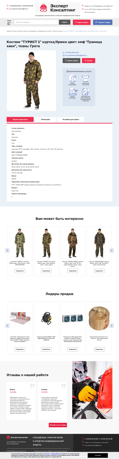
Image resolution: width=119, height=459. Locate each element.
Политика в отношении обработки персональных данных (50, 451)
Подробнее (20, 271)
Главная (9, 31)
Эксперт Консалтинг (17, 437)
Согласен (98, 455)
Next (112, 250)
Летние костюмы (57, 31)
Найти (64, 22)
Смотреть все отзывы (58, 425)
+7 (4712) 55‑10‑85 (72, 52)
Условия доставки (71, 119)
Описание (45, 119)
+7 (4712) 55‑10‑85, (15, 6)
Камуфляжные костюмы (44, 31)
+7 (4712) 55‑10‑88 (27, 6)
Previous (7, 250)
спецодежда (39, 437)
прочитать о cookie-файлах (51, 454)
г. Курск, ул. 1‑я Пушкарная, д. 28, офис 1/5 (98, 6)
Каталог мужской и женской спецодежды (24, 31)
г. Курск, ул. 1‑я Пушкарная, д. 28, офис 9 (96, 442)
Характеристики (20, 119)
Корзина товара (104, 22)
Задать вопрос (83, 22)
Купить (89, 60)
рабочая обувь (55, 437)
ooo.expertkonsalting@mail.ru (19, 9)
